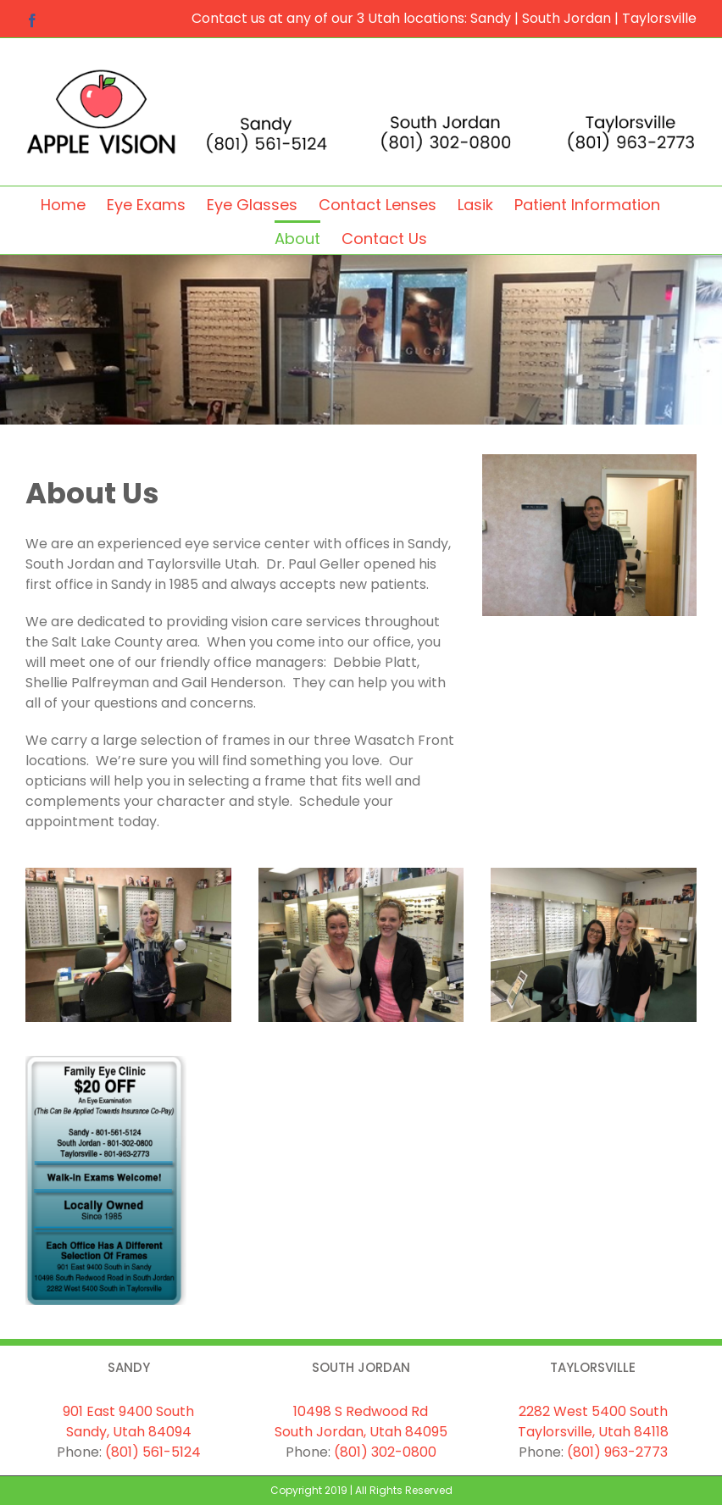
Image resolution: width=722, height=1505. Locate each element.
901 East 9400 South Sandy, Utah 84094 (128, 1421)
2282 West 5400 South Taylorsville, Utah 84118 (593, 1421)
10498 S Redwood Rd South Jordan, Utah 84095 (361, 1421)
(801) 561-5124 (153, 1452)
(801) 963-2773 (617, 1452)
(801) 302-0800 (385, 1452)
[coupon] (105, 1062)
